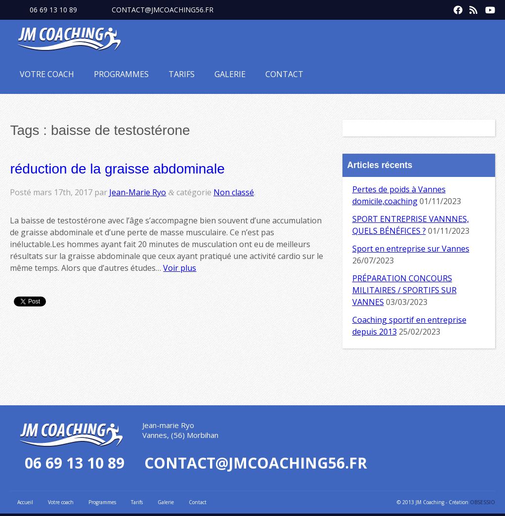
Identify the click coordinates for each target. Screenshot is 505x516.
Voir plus (179, 267)
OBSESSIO (482, 502)
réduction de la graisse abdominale (117, 168)
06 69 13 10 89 (53, 9)
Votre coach (47, 74)
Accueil (25, 502)
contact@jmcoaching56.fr (162, 9)
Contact (284, 74)
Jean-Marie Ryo (137, 192)
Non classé (233, 192)
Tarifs (181, 74)
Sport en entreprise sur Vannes (410, 248)
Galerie (230, 74)
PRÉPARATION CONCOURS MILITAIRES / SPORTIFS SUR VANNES (404, 290)
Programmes (121, 74)
